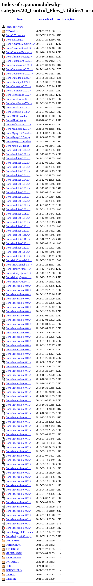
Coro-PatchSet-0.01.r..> (18, 150)
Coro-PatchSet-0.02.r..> (18, 158)
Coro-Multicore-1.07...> (18, 124)
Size (58, 19)
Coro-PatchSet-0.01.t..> (18, 154)
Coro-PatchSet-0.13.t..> (18, 256)
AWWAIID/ (12, 31)
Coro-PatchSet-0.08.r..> (18, 209)
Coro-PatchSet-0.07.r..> (18, 201)
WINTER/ (11, 578)
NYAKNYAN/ (13, 557)
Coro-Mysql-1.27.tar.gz (18, 137)
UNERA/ (10, 574)
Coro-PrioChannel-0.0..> (19, 260)
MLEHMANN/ (14, 553)
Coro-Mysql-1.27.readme (19, 133)
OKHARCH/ (12, 561)
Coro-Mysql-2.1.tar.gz (17, 145)
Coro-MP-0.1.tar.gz (16, 120)
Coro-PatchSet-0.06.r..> (18, 192)
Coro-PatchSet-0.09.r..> (18, 218)
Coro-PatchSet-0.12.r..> (18, 243)
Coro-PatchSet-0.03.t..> (18, 171)
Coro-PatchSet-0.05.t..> (18, 188)
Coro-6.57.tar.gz (14, 39)
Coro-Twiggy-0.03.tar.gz (18, 536)
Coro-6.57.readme (15, 35)
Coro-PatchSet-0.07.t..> (18, 205)
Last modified (45, 19)
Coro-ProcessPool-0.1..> (18, 362)
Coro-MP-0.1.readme (17, 116)
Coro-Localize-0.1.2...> (18, 107)
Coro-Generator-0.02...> (18, 86)
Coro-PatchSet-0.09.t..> (18, 222)
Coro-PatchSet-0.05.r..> (18, 184)
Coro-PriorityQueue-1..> (18, 268)
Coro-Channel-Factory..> (19, 52)
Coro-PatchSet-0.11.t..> (18, 239)
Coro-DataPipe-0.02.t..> (18, 82)
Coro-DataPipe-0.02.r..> (18, 77)
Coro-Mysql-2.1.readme (18, 141)
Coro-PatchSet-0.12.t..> (18, 247)
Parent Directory (14, 26)
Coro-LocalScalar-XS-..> (19, 99)
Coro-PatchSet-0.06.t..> (18, 196)
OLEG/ (9, 566)
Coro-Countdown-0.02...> (19, 69)
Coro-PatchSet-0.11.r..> (18, 234)
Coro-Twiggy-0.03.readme (19, 532)
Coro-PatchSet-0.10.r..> (18, 226)
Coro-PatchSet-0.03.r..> (18, 167)
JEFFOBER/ (12, 549)
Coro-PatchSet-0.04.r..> (18, 175)
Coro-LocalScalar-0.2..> (18, 94)
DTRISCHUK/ (13, 544)
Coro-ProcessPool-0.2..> (18, 447)
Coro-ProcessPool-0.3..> (18, 523)
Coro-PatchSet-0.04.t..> (18, 179)
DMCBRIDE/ (13, 540)
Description (68, 19)
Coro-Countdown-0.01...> (19, 60)
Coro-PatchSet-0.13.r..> (18, 251)
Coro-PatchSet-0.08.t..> (18, 213)
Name (20, 19)
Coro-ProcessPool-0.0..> (18, 285)
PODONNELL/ (14, 570)
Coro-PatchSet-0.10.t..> (18, 230)
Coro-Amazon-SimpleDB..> (20, 43)
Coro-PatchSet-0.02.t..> (18, 162)
